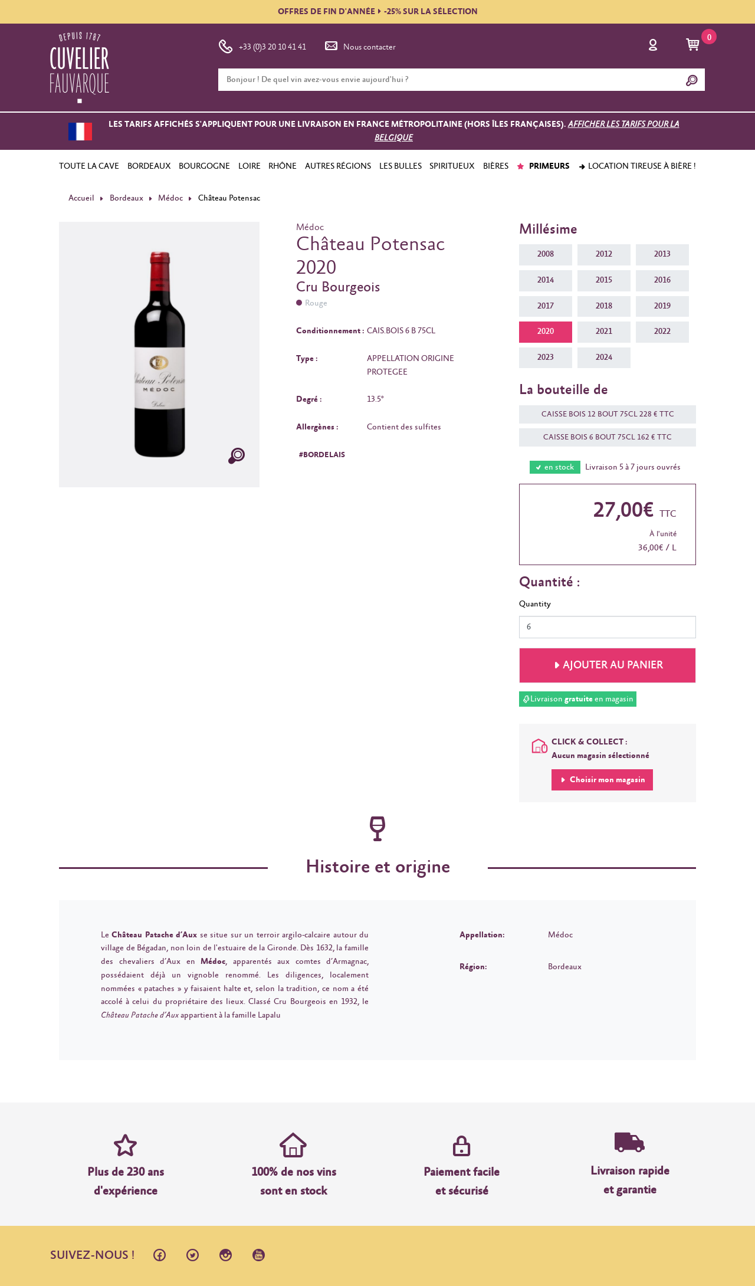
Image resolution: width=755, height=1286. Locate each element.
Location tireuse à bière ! (637, 166)
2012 (604, 254)
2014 (545, 280)
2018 (604, 306)
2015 (604, 280)
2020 (545, 331)
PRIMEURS (543, 166)
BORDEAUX (149, 166)
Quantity (535, 604)
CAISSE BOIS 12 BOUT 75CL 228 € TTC (602, 414)
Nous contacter (359, 44)
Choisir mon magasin (606, 780)
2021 (604, 331)
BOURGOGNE (204, 166)
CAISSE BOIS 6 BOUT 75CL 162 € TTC (601, 437)
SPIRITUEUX (452, 166)
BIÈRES (495, 166)
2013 (662, 254)
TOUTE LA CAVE (89, 166)
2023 (545, 357)
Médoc (170, 198)
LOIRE (249, 166)
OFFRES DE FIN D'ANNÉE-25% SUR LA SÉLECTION (378, 12)
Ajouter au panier (613, 665)
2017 (545, 306)
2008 (545, 254)
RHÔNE (282, 166)
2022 (662, 331)
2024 (604, 357)
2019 (662, 306)
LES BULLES (400, 166)
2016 (662, 280)
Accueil (81, 198)
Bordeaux (126, 198)
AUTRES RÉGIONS (338, 166)
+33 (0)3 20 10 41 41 (262, 44)
